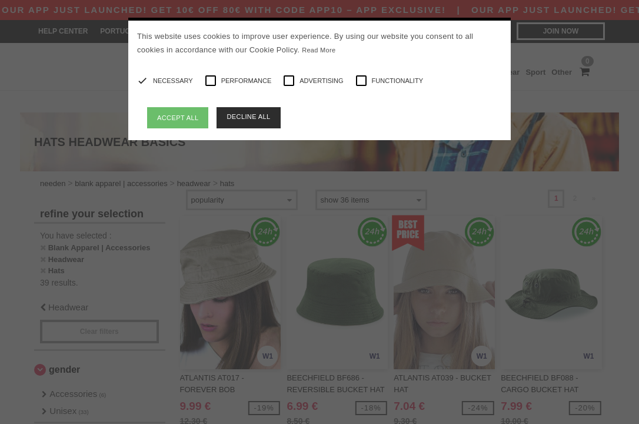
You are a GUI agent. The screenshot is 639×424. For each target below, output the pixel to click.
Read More (318, 50)
